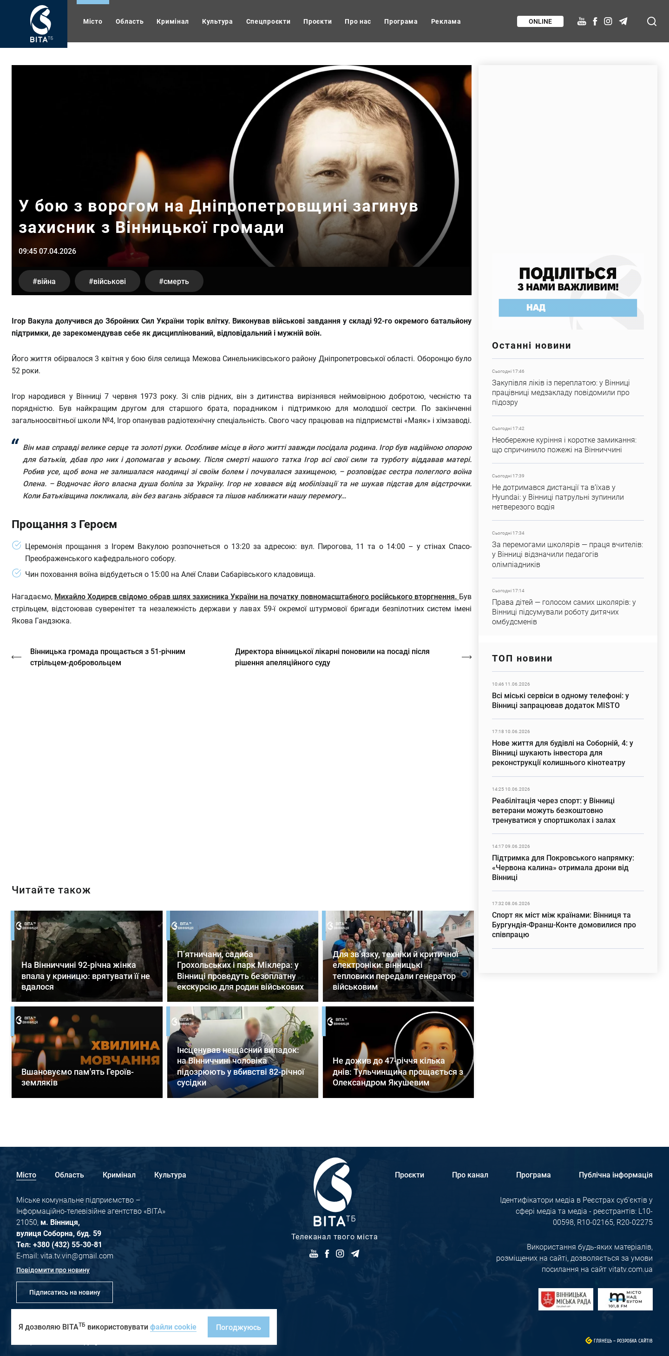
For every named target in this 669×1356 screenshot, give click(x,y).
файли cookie (173, 1326)
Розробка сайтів (635, 1340)
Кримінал (173, 21)
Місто (93, 21)
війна (46, 281)
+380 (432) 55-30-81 (67, 1244)
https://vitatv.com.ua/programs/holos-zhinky (242, 767)
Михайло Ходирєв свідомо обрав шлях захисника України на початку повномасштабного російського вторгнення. (256, 596)
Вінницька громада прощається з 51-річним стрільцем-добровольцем (107, 656)
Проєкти (317, 21)
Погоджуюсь (238, 1327)
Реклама (446, 21)
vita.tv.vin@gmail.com (76, 1255)
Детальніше (568, 387)
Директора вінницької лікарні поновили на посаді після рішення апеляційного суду (332, 656)
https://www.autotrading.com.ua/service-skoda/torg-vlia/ (568, 154)
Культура (217, 21)
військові (109, 281)
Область (130, 21)
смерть (176, 281)
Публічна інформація (616, 1174)
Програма (401, 21)
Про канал (470, 1174)
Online (540, 21)
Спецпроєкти (268, 21)
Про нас (358, 21)
